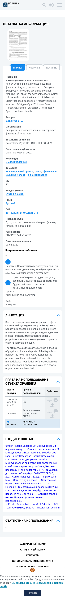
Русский (10, 203)
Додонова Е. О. (14, 120)
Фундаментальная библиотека (32, 561)
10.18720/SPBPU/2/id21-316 (22, 212)
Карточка (34, 67)
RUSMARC (51, 67)
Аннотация (14, 315)
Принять (32, 592)
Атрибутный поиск (32, 549)
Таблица (18, 67)
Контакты (32, 555)
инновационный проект (19, 171)
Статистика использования (29, 520)
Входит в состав (19, 439)
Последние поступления (32, 566)
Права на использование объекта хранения (26, 381)
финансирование (37, 175)
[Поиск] (44, 5)
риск (38, 171)
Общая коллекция (16, 162)
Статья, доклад (15, 194)
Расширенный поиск (32, 544)
